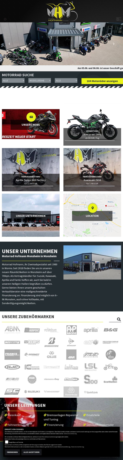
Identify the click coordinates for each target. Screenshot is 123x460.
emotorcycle (5, 64)
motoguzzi (5, 55)
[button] (9, 43)
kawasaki (5, 28)
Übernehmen (12, 452)
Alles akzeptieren (31, 452)
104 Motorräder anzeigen (102, 81)
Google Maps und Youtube (16, 442)
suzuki (5, 19)
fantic (5, 46)
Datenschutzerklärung (70, 433)
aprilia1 (5, 37)
